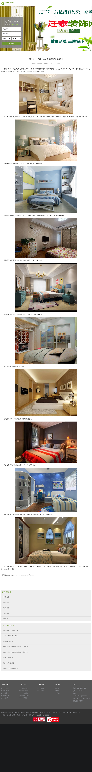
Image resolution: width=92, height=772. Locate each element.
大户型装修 (6, 602)
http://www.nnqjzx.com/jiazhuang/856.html (22, 575)
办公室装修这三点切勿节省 (10, 630)
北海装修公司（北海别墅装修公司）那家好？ (15, 646)
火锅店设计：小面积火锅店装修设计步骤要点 (15, 652)
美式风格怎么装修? (8, 641)
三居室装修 (6, 613)
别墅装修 (5, 618)
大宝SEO (46, 715)
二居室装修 (6, 608)
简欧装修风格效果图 (8, 663)
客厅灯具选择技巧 (8, 657)
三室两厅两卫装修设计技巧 (10, 636)
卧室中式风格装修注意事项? (11, 668)
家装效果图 (39, 63)
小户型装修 (6, 597)
